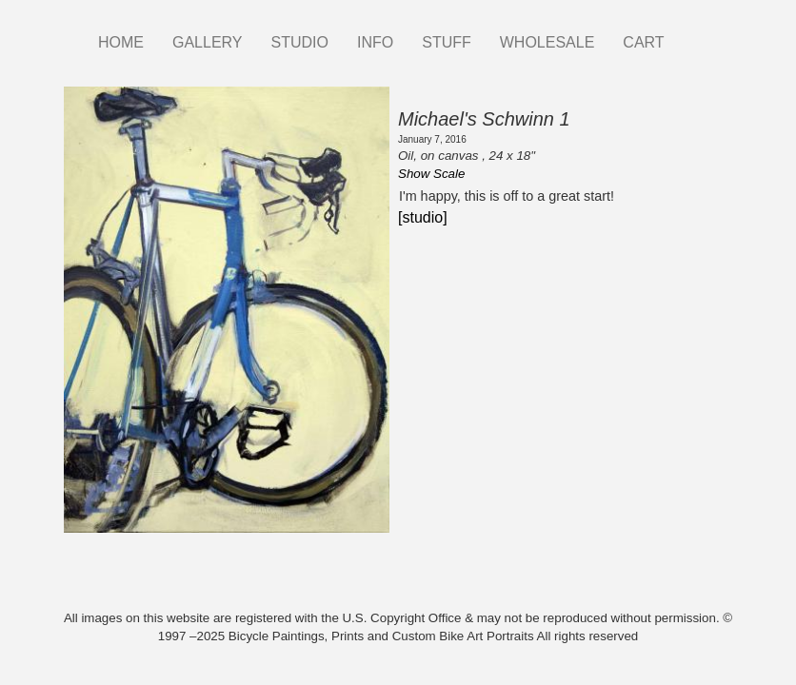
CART (643, 42)
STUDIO (299, 42)
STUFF (446, 42)
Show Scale (431, 173)
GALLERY (207, 42)
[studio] (423, 217)
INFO (375, 42)
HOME (121, 42)
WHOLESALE (547, 42)
